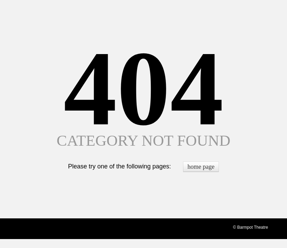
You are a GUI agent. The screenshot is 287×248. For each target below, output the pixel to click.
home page (201, 166)
